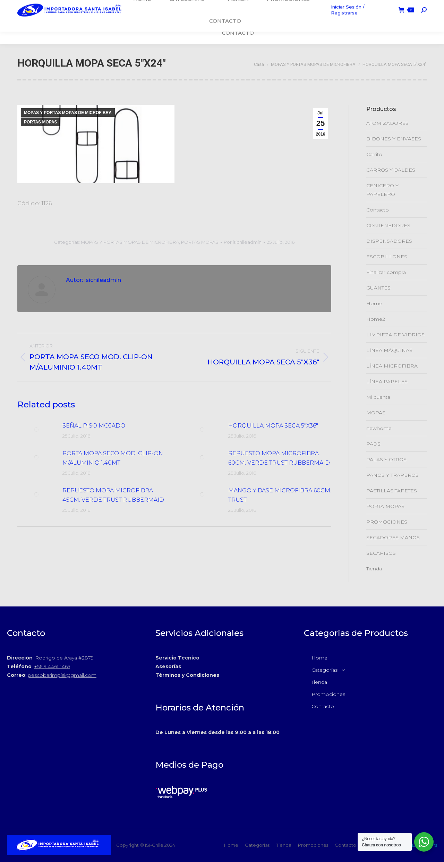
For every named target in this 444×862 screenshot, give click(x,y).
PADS (373, 444)
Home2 (375, 319)
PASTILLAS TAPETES (391, 491)
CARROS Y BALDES (390, 170)
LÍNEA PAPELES (387, 381)
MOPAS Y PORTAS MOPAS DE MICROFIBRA (68, 112)
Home (374, 303)
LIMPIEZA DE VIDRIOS (395, 334)
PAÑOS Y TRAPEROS (392, 475)
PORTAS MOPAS (40, 122)
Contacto (377, 210)
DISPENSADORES (389, 241)
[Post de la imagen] (36, 430)
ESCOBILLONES (386, 256)
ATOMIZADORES (387, 123)
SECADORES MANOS (393, 537)
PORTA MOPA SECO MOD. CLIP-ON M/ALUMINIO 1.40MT (112, 458)
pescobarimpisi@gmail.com (62, 675)
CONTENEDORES (388, 225)
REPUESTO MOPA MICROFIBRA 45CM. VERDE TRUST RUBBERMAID (113, 495)
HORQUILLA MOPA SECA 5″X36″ (273, 425)
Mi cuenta (378, 397)
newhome (379, 428)
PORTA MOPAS (385, 506)
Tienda (374, 569)
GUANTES (378, 288)
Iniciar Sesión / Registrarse (354, 21)
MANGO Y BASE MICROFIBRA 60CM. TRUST (279, 495)
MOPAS (375, 413)
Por (243, 242)
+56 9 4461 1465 (52, 666)
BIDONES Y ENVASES (393, 139)
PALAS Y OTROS (386, 459)
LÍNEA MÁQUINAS (389, 350)
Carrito (374, 154)
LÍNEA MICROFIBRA (392, 366)
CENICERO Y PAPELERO (382, 189)
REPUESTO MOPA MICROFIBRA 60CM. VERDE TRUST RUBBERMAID (279, 458)
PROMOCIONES (386, 522)
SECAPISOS (381, 553)
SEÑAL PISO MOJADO (93, 425)
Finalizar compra (386, 272)
